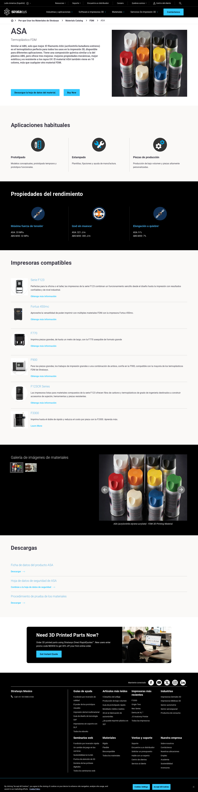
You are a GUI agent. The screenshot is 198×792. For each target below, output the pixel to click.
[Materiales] (116, 739)
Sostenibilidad (167, 763)
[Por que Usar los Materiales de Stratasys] (62, 20)
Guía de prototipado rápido (114, 705)
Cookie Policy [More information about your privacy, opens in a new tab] (34, 789)
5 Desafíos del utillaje (111, 697)
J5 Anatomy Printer (140, 716)
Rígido (105, 743)
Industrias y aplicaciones (58, 12)
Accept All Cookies (161, 787)
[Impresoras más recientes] (145, 694)
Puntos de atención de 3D (84, 759)
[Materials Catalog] (86, 20)
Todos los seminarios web (84, 771)
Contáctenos (166, 747)
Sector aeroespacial (169, 709)
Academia (165, 759)
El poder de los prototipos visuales (84, 706)
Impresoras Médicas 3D (171, 701)
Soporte (75, 3)
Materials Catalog (74, 20)
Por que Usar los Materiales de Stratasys (38, 20)
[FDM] (98, 20)
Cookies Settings (141, 787)
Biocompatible (109, 751)
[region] (99, 787)
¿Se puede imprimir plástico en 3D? (115, 722)
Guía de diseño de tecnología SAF (85, 718)
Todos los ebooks (80, 731)
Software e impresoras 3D (91, 12)
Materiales (117, 12)
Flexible (106, 747)
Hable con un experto (141, 755)
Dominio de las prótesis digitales (83, 765)
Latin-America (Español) (17, 3)
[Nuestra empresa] (174, 739)
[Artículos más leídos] (116, 692)
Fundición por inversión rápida (86, 743)
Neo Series (136, 708)
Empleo (164, 755)
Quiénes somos (138, 3)
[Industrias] (174, 692)
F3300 (134, 700)
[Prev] (105, 490)
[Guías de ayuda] (86, 692)
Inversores (165, 768)
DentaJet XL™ (137, 712)
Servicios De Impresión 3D (143, 12)
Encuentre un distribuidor (98, 3)
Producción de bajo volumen (115, 701)
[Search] (180, 3)
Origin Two (136, 704)
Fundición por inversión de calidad (84, 699)
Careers (120, 3)
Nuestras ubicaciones (170, 751)
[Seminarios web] (86, 739)
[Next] (181, 490)
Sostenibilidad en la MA (83, 755)
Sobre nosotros (167, 743)
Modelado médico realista (113, 709)
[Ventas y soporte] (145, 739)
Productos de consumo (171, 713)
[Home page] (11, 20)
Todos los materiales (111, 755)
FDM (92, 20)
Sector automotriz (168, 705)
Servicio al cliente (139, 763)
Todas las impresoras (141, 721)
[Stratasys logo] (15, 11)
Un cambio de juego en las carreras (84, 749)
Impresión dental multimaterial (86, 712)
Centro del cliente (162, 3)
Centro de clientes (139, 759)
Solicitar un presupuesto (142, 751)
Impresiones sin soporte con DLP (85, 725)
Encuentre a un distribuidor (143, 747)
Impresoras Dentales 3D (171, 697)
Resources (59, 3)
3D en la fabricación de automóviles (112, 715)
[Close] (194, 787)
